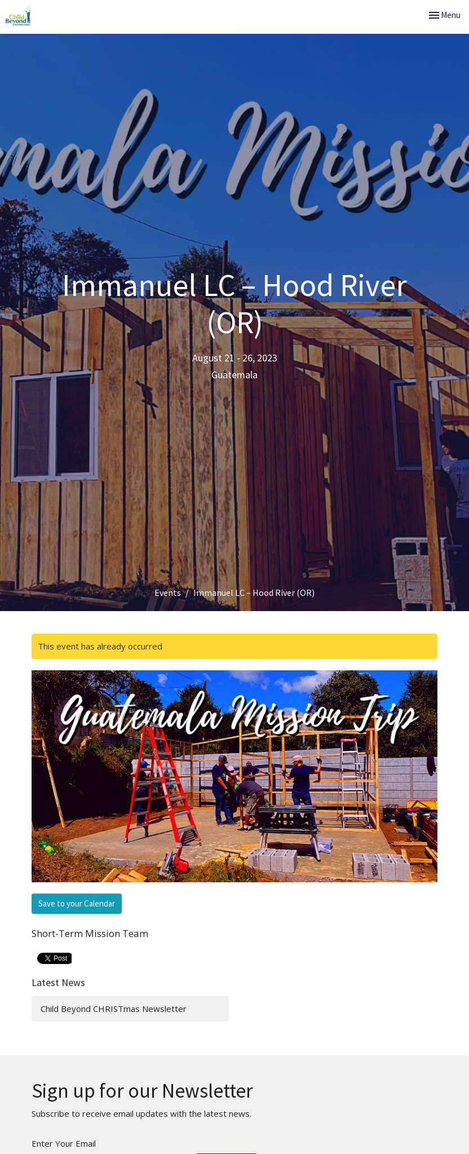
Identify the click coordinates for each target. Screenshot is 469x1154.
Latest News (58, 982)
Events (167, 592)
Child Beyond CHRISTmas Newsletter (114, 1008)
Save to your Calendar (76, 903)
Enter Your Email (64, 1143)
